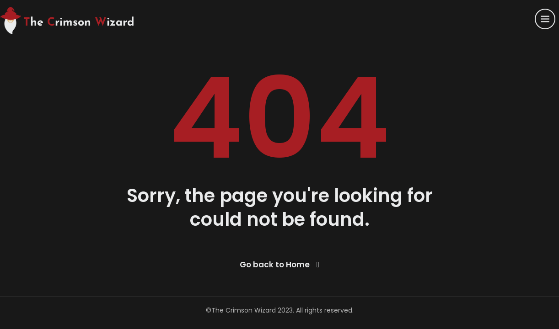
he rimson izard (78, 22)
